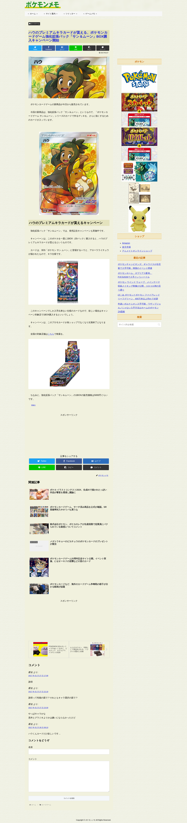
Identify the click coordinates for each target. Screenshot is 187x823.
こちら (51, 334)
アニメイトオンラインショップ (137, 251)
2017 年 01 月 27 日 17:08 (38, 676)
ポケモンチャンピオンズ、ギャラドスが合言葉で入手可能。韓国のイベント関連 (139, 266)
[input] (139, 324)
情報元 (33, 405)
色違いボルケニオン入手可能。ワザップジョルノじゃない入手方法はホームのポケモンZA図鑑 (139, 308)
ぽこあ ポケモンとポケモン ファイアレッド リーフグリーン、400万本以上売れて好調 (139, 297)
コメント (32, 759)
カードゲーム (34, 23)
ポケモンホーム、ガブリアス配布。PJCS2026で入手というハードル (135, 275)
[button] (159, 324)
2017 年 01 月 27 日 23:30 (38, 708)
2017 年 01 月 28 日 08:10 (38, 728)
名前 (30, 747)
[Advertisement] (68, 433)
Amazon (126, 243)
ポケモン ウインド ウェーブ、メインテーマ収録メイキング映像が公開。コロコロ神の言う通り (139, 286)
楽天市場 (126, 247)
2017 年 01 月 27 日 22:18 (38, 692)
